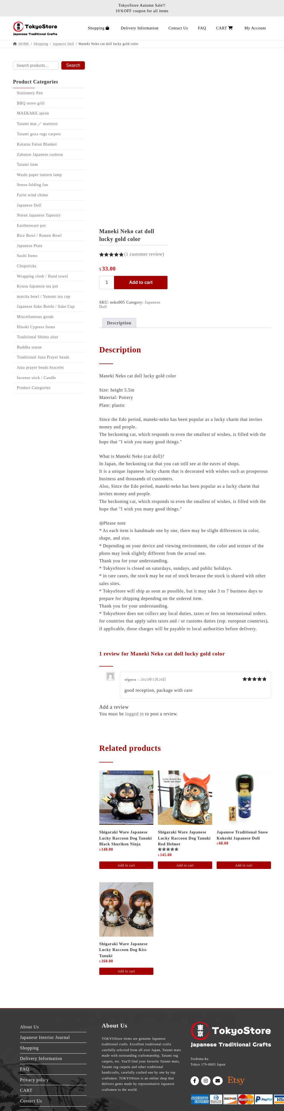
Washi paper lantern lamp (39, 175)
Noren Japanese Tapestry (39, 215)
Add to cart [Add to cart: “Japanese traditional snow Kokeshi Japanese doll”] (244, 865)
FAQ (24, 1069)
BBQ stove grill (31, 103)
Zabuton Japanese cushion (40, 154)
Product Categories (33, 388)
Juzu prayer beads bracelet (40, 367)
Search (73, 65)
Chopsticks (26, 266)
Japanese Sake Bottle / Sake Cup (46, 307)
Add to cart (141, 282)
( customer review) (144, 254)
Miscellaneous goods (35, 317)
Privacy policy (34, 1079)
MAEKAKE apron (33, 113)
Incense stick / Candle (36, 378)
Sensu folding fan (32, 185)
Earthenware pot (31, 225)
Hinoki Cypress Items (36, 327)
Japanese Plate (29, 246)
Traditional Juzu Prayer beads (43, 357)
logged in (134, 713)
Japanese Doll (29, 205)
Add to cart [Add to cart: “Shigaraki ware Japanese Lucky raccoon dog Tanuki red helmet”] (185, 865)
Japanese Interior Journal (45, 1037)
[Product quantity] (107, 282)
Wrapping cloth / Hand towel (42, 276)
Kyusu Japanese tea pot (37, 286)
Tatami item (27, 164)
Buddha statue (29, 347)
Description (119, 323)
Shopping (29, 1048)
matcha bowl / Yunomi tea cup (43, 296)
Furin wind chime (32, 195)
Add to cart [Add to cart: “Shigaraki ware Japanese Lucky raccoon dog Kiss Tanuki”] (126, 971)
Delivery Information (41, 1058)
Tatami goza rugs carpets (39, 134)
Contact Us (31, 1101)
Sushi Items (27, 256)
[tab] (119, 323)
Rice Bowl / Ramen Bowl (39, 236)
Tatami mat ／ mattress (37, 124)
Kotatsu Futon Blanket (37, 144)
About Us (29, 1026)
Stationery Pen (30, 93)
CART (26, 1090)
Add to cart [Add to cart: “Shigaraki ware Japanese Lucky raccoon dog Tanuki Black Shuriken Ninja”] (126, 865)
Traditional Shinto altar (37, 337)
